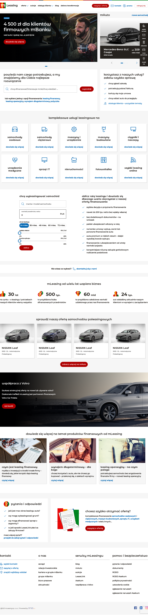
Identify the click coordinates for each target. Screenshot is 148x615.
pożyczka (54, 101)
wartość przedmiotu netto (30, 211)
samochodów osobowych (124, 516)
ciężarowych (91, 519)
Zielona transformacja (70, 6)
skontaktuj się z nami (86, 269)
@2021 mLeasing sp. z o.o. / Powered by (14, 608)
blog (57, 6)
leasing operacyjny (14, 101)
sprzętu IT (124, 519)
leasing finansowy (51, 98)
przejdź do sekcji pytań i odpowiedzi (21, 538)
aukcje (33, 6)
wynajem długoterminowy (37, 101)
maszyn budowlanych (108, 519)
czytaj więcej (8, 480)
